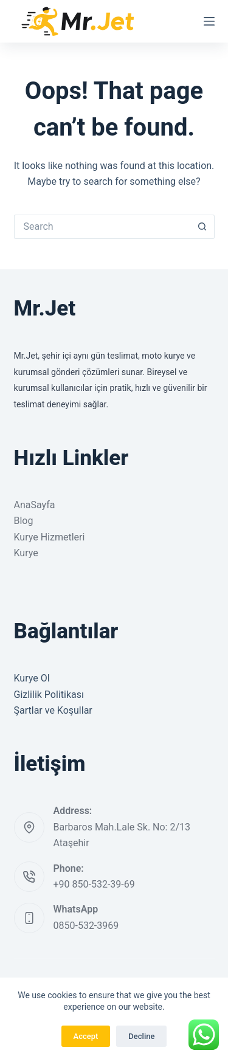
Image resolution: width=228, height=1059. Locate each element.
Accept (86, 1036)
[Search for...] (102, 227)
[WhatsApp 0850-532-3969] (29, 918)
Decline (141, 1036)
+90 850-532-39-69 (94, 884)
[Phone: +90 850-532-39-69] (29, 876)
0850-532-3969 (86, 925)
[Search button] (202, 227)
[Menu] (209, 21)
